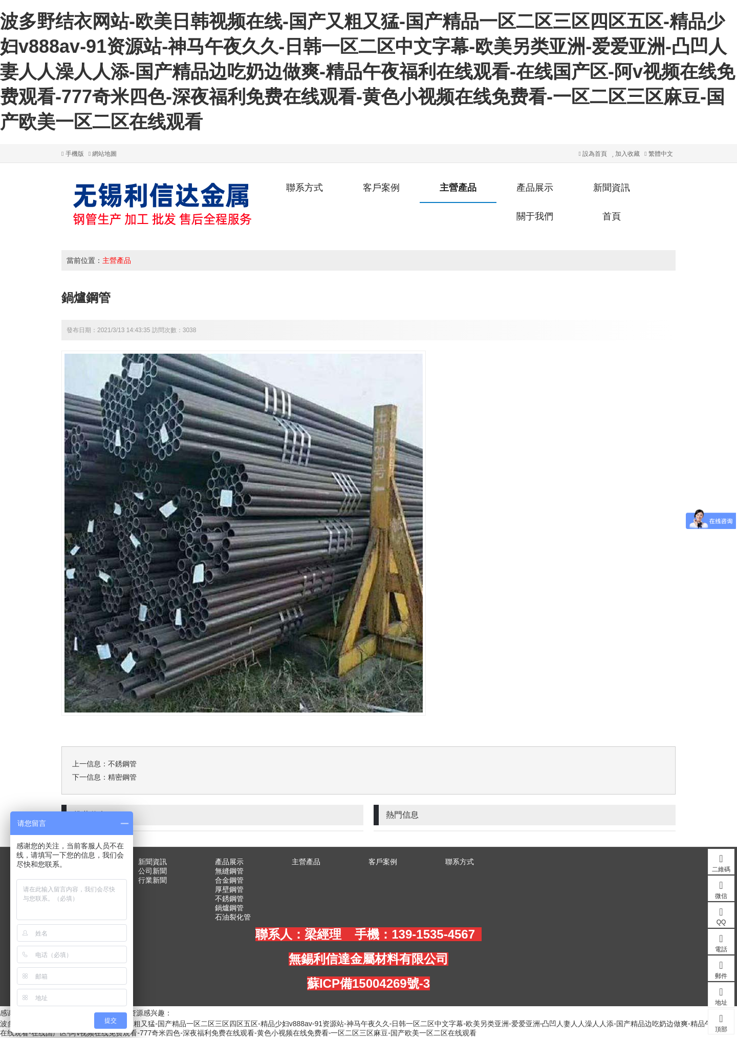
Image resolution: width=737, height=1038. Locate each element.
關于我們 (534, 216)
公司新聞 (152, 871)
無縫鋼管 (229, 871)
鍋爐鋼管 (229, 908)
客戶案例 (381, 187)
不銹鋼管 (122, 764)
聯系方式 (304, 187)
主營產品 (458, 187)
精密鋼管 (122, 777)
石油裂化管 (233, 917)
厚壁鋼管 (229, 889)
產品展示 (534, 187)
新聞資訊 (611, 187)
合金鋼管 (229, 880)
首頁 (611, 216)
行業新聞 (152, 880)
